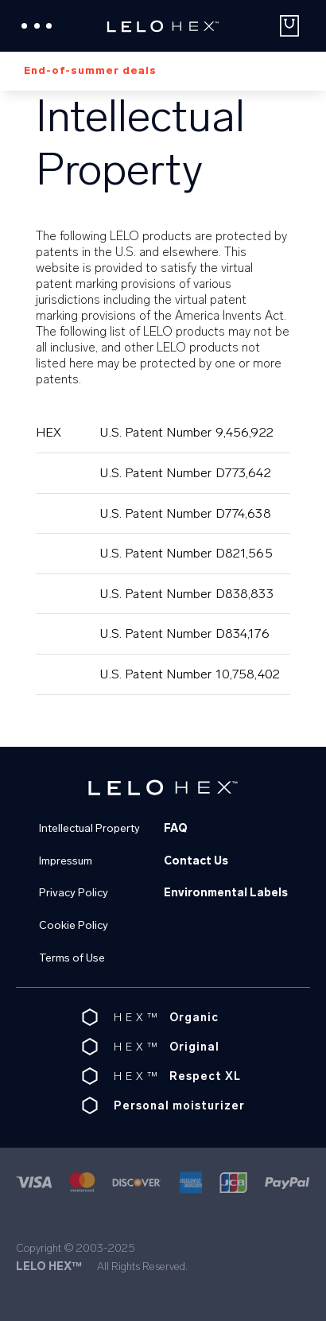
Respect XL (205, 1076)
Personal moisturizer (179, 1106)
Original (194, 1047)
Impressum (65, 861)
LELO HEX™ (49, 1266)
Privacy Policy (73, 892)
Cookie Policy (73, 925)
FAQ (176, 828)
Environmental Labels (226, 892)
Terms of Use (72, 958)
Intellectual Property (89, 828)
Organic (194, 1017)
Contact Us (196, 861)
